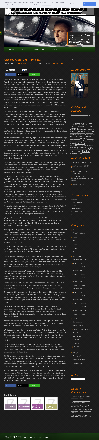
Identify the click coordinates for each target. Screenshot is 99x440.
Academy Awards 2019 (79, 267)
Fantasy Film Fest (78, 326)
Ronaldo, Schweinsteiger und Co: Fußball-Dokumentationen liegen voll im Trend (82, 179)
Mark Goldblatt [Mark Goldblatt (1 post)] (84, 145)
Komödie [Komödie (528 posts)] (80, 143)
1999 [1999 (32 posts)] (81, 126)
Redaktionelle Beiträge (79, 233)
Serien (75, 248)
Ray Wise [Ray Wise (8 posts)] (85, 149)
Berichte (54, 49)
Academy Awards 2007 (79, 311)
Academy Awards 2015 (79, 281)
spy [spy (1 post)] (71, 152)
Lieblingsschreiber (78, 363)
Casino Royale (83, 406)
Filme (74, 241)
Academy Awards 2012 (79, 292)
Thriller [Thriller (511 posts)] (86, 151)
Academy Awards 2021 (79, 260)
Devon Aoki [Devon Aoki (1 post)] (92, 134)
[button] (10, 74)
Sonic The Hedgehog (78, 184)
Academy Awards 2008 (79, 307)
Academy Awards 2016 (79, 278)
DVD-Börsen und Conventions (81, 329)
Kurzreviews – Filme (79, 252)
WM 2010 (76, 347)
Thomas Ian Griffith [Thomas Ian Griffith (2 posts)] (77, 152)
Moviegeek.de (17, 436)
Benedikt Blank (58, 63)
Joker (89, 416)
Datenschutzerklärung (76, 202)
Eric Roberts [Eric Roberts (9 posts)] (85, 136)
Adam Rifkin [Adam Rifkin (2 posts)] (81, 129)
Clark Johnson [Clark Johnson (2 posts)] (89, 133)
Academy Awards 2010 (79, 300)
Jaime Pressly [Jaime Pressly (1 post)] (90, 139)
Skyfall (81, 398)
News (74, 230)
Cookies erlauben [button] (89, 4)
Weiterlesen (80, 44)
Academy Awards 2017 (79, 274)
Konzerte (75, 333)
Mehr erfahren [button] (46, 5)
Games (75, 245)
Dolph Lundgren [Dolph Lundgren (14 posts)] (75, 136)
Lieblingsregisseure (78, 356)
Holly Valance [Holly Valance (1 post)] (77, 139)
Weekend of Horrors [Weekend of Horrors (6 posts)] (76, 154)
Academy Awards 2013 (79, 289)
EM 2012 (76, 343)
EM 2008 (76, 340)
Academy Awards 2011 (79, 296)
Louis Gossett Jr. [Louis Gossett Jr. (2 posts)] (90, 143)
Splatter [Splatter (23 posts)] (91, 149)
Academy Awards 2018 (79, 271)
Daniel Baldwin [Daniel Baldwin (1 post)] (86, 134)
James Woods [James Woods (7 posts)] (74, 141)
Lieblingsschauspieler (79, 360)
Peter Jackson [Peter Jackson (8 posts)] (77, 149)
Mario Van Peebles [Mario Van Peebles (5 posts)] (75, 145)
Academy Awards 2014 (79, 285)
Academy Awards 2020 (79, 263)
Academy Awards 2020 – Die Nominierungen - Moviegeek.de (79, 416)
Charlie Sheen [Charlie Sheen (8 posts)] (81, 133)
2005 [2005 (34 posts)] (85, 126)
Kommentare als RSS (76, 211)
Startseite (11, 49)
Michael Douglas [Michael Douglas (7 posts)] (78, 147)
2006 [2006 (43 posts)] (89, 126)
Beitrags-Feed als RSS (76, 208)
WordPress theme (43, 437)
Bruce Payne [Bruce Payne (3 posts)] (73, 133)
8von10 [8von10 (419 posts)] (83, 123)
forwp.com (26, 437)
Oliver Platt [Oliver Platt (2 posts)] (86, 147)
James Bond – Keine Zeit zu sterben (83, 162)
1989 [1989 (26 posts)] (72, 126)
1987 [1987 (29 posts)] (90, 124)
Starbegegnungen (78, 322)
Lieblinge (75, 353)
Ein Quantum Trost (84, 402)
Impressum (74, 199)
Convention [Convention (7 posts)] (73, 134)
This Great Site (14, 437)
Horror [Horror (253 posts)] (83, 138)
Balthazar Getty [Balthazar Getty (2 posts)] (88, 129)
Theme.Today (33, 437)
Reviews (23, 49)
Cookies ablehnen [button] (75, 4)
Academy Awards (39, 49)
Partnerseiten (74, 214)
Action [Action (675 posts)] (74, 128)
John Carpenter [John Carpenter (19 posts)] (85, 141)
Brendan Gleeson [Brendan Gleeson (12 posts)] (81, 131)
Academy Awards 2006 (79, 314)
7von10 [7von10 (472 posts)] (74, 123)
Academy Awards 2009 (79, 303)
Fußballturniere (77, 337)
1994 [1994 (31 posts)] (77, 126)
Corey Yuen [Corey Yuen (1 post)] (80, 134)
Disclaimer (73, 205)
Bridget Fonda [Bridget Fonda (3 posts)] (90, 131)
